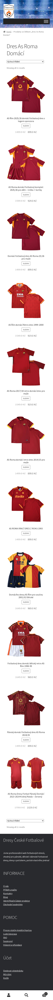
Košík (6, 978)
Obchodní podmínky (13, 904)
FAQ (5, 937)
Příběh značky (10, 889)
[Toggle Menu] (46, 21)
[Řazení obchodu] (25, 61)
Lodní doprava (10, 933)
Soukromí (8, 941)
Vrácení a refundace (12, 944)
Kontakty (7, 893)
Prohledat (26, 995)
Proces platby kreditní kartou (17, 930)
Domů (9, 31)
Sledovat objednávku (13, 970)
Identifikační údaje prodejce (16, 900)
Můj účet (7, 974)
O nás (6, 886)
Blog (5, 897)
